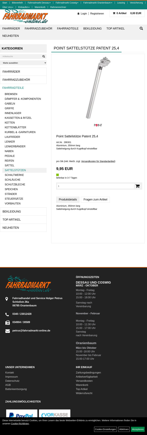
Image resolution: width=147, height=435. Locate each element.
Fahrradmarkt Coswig (67, 3)
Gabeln (10, 103)
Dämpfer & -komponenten (23, 99)
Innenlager (13, 113)
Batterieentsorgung (16, 389)
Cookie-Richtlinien (20, 423)
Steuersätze (14, 198)
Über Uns (7, 7)
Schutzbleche (15, 184)
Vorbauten (13, 203)
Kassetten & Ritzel (18, 118)
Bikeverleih (17, 3)
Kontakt (9, 372)
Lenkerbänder (15, 146)
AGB (8, 385)
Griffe (9, 108)
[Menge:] (95, 186)
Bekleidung (92, 28)
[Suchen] (141, 28)
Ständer (11, 194)
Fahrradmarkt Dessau (39, 3)
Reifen (9, 160)
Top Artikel (115, 28)
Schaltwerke (14, 175)
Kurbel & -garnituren (20, 132)
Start (4, 3)
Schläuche (12, 179)
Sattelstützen (15, 170)
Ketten (10, 122)
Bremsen (11, 94)
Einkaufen (24, 7)
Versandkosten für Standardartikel (98, 161)
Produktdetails (68, 199)
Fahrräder (11, 28)
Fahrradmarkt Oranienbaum (97, 3)
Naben (9, 151)
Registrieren (97, 13)
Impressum (11, 376)
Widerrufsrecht (84, 393)
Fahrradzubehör (38, 28)
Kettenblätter (15, 127)
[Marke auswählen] (23, 63)
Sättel (9, 165)
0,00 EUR (127, 13)
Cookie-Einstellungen (105, 429)
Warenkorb (40, 7)
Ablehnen (124, 429)
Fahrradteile (68, 28)
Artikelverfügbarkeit (87, 376)
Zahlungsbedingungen (88, 372)
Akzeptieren (138, 429)
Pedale (10, 156)
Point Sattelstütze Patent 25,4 (77, 136)
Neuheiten (10, 35)
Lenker (10, 141)
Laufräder (12, 137)
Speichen (11, 189)
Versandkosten (84, 380)
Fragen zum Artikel (95, 199)
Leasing (121, 3)
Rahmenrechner (58, 7)
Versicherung (136, 3)
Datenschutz (12, 380)
